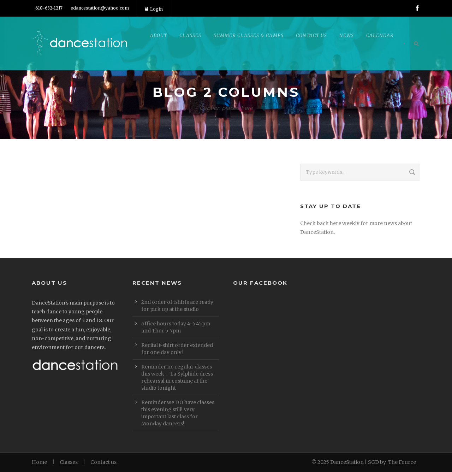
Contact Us (311, 36)
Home (39, 462)
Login (154, 9)
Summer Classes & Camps (249, 36)
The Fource (402, 462)
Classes (190, 36)
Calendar (380, 36)
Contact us (103, 462)
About (158, 36)
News (346, 36)
